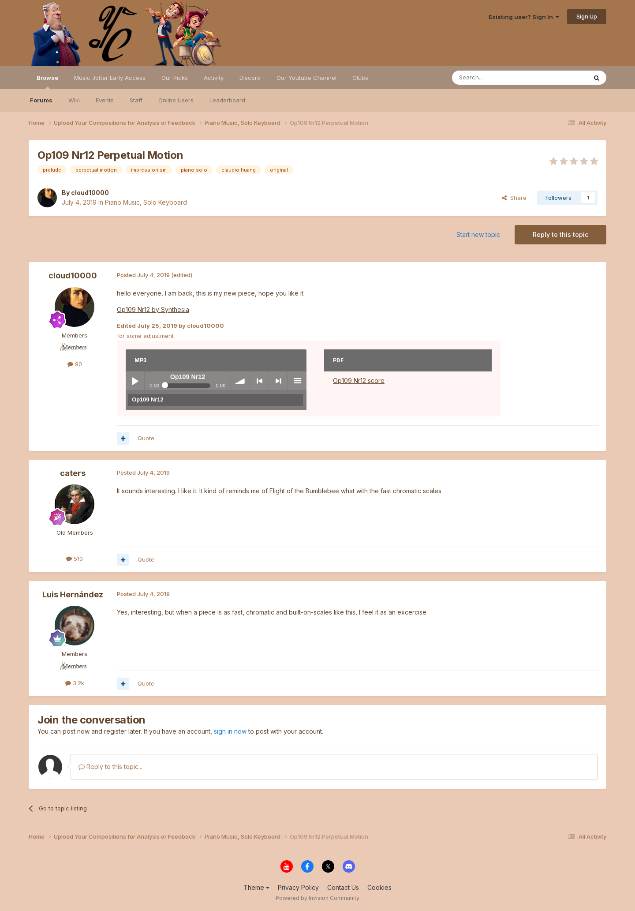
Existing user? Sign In (524, 16)
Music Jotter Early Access (110, 77)
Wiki (74, 100)
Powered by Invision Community (317, 898)
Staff (136, 100)
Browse (47, 81)
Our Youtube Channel (306, 77)
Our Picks (174, 77)
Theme (256, 887)
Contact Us (343, 887)
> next (278, 380)
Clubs (360, 77)
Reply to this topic (560, 234)
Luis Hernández (72, 594)
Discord (250, 77)
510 (74, 558)
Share (514, 197)
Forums (41, 100)
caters (73, 473)
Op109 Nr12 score (359, 380)
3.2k (74, 682)
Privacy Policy (298, 887)
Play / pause (135, 380)
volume (240, 380)
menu (297, 380)
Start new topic (478, 234)
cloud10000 (90, 192)
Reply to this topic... (110, 766)
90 (74, 363)
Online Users (176, 100)
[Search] (497, 78)
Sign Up (586, 16)
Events (105, 100)
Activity (214, 77)
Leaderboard (227, 100)
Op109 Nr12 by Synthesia (153, 309)
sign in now (230, 731)
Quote (146, 438)
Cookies (379, 887)
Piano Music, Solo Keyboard (146, 202)
